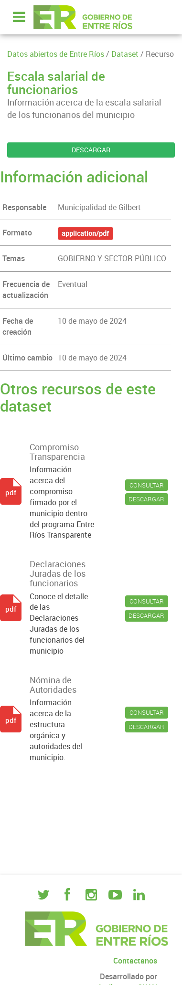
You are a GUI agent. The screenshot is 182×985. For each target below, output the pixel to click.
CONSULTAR (146, 485)
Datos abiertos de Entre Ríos (55, 54)
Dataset (125, 54)
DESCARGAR (91, 149)
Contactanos (135, 960)
